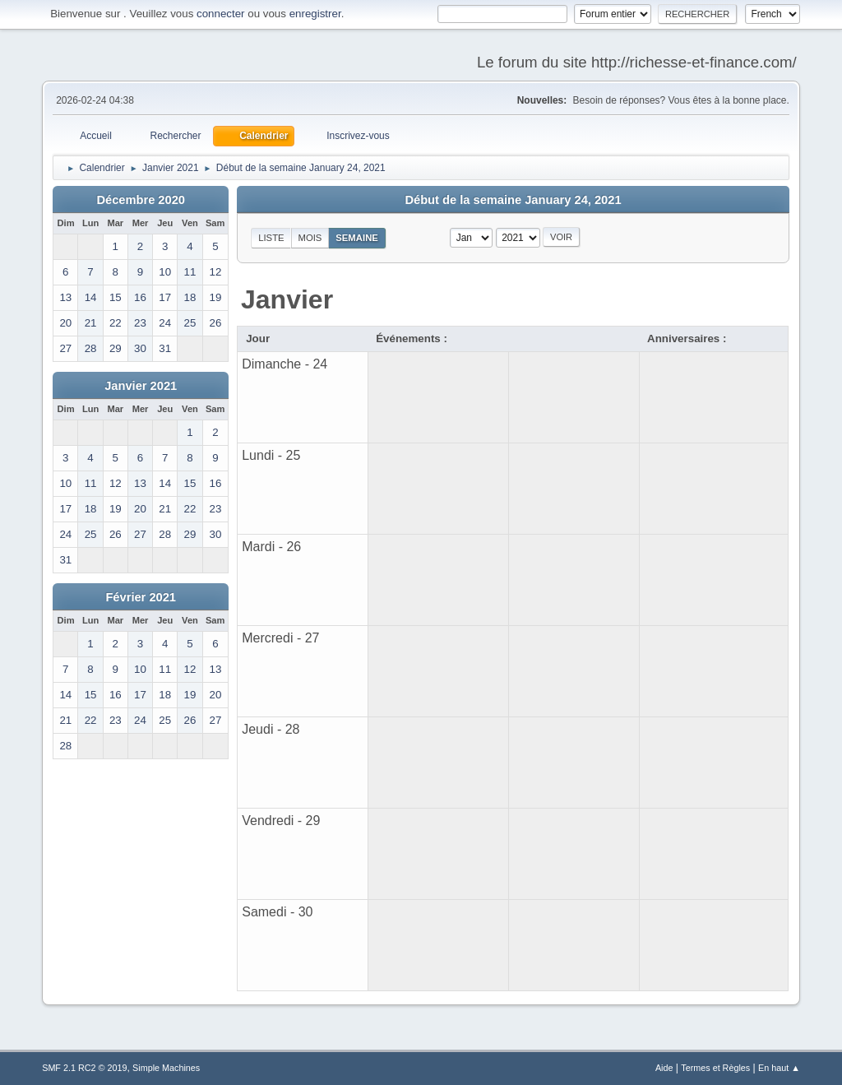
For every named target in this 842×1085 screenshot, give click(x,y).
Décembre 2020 (140, 199)
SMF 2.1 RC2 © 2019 (84, 1068)
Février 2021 (140, 597)
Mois (310, 238)
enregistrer (315, 13)
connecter (221, 13)
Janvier (287, 299)
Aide (664, 1068)
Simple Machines (166, 1068)
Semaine (356, 238)
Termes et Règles (715, 1068)
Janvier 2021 (140, 385)
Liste (271, 238)
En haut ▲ (779, 1068)
